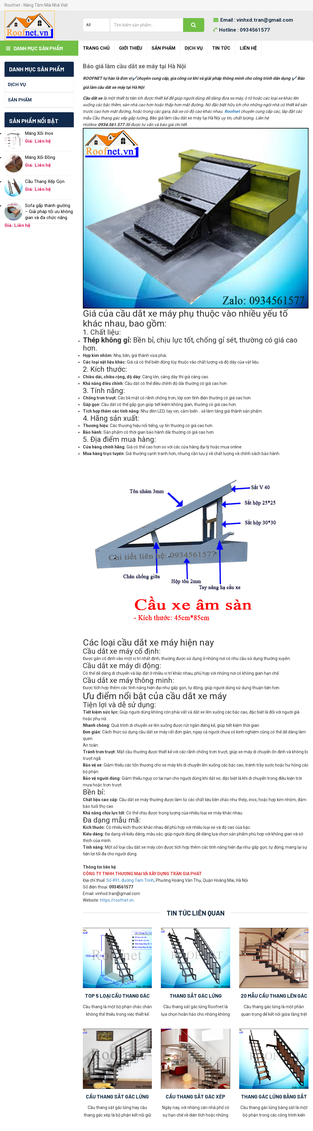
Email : (253, 20)
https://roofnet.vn (117, 900)
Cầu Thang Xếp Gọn (44, 181)
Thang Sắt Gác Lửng (196, 996)
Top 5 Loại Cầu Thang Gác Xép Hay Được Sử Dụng (117, 996)
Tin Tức (221, 48)
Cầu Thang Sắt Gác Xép (195, 1096)
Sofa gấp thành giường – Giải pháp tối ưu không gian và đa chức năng (49, 211)
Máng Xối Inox (39, 133)
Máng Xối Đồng (40, 157)
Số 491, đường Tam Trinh (130, 880)
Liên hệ (248, 48)
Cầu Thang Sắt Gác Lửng (117, 1096)
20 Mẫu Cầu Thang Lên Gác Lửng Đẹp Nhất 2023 (274, 996)
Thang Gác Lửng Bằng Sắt (274, 1096)
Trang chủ (96, 48)
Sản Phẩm (163, 48)
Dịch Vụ (194, 48)
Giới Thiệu (130, 48)
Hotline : (241, 30)
